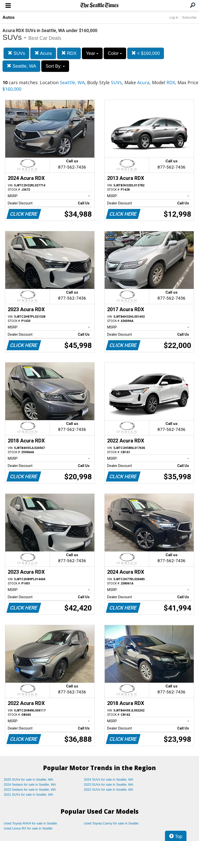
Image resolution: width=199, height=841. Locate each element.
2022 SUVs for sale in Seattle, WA (108, 789)
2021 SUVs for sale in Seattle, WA (28, 794)
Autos (9, 17)
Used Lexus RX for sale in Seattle (28, 828)
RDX (69, 53)
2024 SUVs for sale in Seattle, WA (108, 779)
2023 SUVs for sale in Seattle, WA (108, 784)
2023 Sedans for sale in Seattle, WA (30, 789)
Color (115, 53)
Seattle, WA (21, 66)
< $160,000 (145, 53)
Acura (43, 53)
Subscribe (189, 17)
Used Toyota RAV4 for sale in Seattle (30, 823)
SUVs (16, 53)
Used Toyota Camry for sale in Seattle (111, 823)
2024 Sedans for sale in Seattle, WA (30, 784)
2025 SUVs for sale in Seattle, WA (28, 779)
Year (92, 53)
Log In (173, 17)
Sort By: (55, 66)
